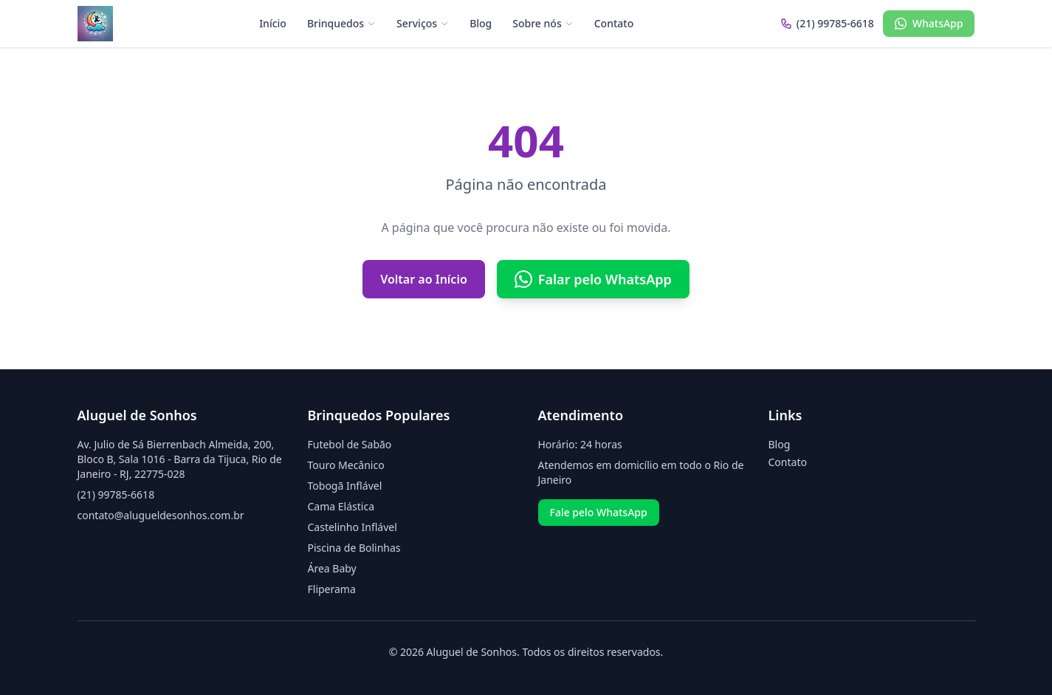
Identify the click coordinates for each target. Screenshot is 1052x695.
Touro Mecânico (346, 465)
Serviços (422, 23)
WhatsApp (929, 23)
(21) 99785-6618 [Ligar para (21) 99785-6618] (827, 23)
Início (272, 23)
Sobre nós (542, 23)
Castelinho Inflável (352, 527)
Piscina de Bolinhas (354, 548)
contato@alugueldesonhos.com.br (161, 515)
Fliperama (332, 589)
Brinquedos (341, 23)
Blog (481, 23)
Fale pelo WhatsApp (598, 512)
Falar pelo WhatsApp (593, 279)
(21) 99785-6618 (116, 494)
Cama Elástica (341, 506)
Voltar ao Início (423, 279)
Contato (614, 23)
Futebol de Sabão (350, 444)
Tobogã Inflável (345, 486)
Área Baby (332, 568)
